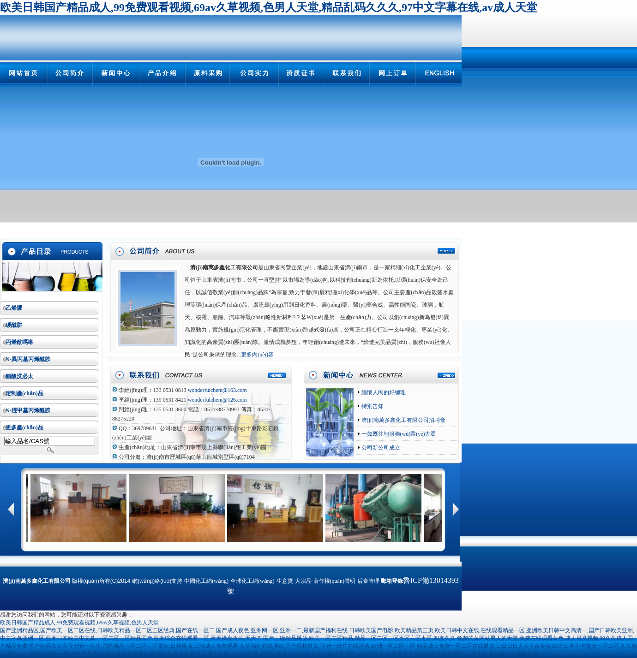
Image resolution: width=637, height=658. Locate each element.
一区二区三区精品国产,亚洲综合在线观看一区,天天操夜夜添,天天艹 (179, 638)
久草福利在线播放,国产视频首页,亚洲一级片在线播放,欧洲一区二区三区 (327, 646)
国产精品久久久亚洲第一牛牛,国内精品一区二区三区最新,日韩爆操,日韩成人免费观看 (133, 646)
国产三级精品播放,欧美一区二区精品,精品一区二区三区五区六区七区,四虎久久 (359, 638)
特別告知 (372, 406)
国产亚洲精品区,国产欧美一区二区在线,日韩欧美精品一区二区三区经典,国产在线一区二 (107, 630)
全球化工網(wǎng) (252, 581)
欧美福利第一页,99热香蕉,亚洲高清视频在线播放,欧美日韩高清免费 (112, 654)
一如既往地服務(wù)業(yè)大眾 (398, 434)
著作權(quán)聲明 (334, 581)
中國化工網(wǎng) (206, 581)
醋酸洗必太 (19, 376)
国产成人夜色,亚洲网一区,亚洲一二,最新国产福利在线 (282, 630)
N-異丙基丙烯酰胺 (28, 359)
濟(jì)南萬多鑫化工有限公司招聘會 (403, 420)
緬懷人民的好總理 (383, 392)
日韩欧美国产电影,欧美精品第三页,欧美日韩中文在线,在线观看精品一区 (437, 630)
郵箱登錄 (392, 581)
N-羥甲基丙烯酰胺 (28, 410)
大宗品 (303, 581)
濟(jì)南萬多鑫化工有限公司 (224, 267)
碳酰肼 (14, 325)
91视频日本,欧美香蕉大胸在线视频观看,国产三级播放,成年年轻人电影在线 (447, 654)
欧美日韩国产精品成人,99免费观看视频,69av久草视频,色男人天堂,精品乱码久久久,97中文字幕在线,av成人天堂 (268, 7)
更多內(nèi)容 (257, 354)
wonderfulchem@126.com (217, 400)
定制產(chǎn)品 (24, 393)
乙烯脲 (14, 308)
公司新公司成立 (380, 448)
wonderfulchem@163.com (217, 390)
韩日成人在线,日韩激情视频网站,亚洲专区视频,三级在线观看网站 (275, 654)
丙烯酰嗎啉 (19, 342)
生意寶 (284, 581)
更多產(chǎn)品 (24, 427)
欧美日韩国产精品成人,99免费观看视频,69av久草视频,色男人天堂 (79, 622)
